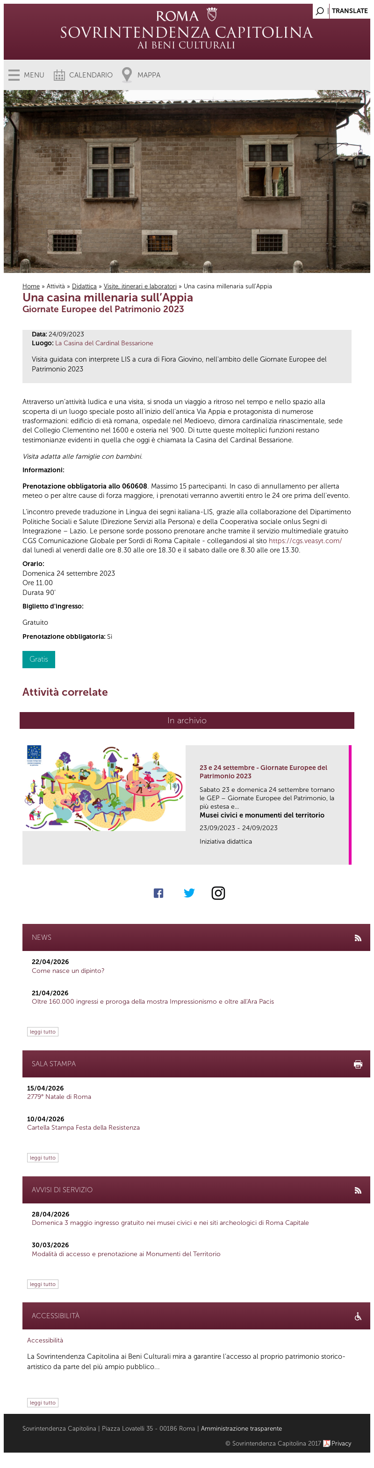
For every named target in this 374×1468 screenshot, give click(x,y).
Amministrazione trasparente (241, 1428)
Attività (56, 286)
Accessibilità (45, 1340)
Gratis (38, 659)
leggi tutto (43, 1031)
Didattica (84, 286)
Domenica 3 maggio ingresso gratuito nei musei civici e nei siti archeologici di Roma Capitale (170, 1223)
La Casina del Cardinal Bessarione (104, 343)
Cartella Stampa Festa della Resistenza (83, 1128)
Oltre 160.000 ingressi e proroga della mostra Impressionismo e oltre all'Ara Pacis (153, 1002)
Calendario (91, 75)
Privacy (341, 1443)
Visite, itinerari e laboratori (140, 286)
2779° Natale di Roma (59, 1097)
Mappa (148, 75)
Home (31, 286)
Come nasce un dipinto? (68, 971)
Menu (34, 75)
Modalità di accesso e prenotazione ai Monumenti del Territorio (126, 1254)
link (345, 855)
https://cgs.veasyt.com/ (305, 541)
